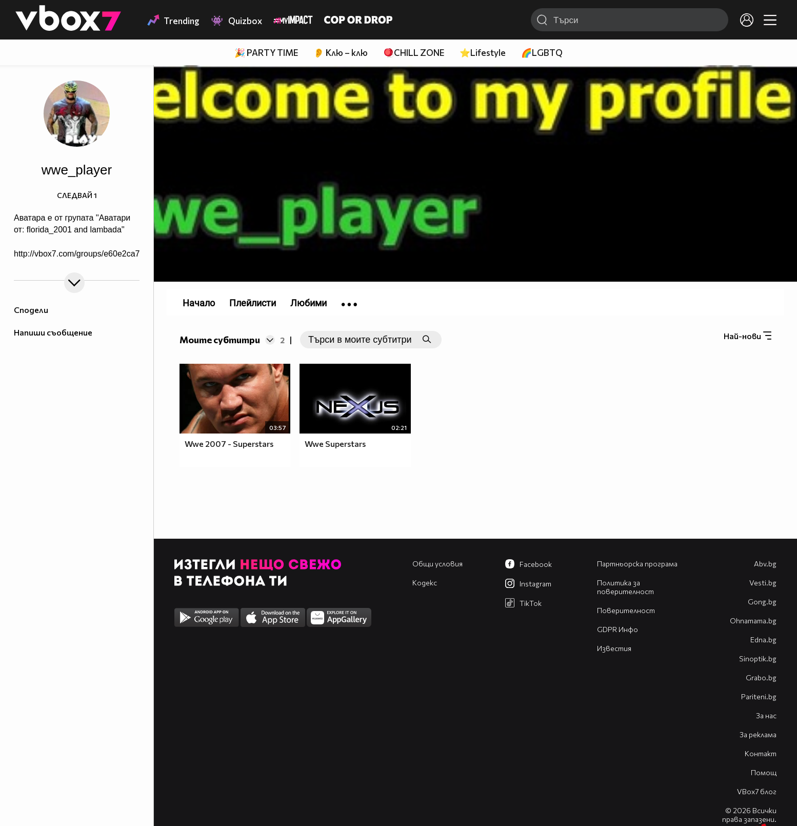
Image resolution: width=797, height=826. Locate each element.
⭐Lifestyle (483, 52)
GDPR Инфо (617, 629)
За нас (766, 715)
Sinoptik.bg (757, 658)
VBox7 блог (756, 791)
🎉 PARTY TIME (266, 52)
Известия (614, 648)
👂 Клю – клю (340, 52)
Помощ (763, 772)
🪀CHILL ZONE (413, 52)
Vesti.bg (762, 582)
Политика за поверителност (625, 587)
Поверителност (626, 610)
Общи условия (437, 563)
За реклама (758, 734)
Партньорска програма (637, 563)
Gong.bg (762, 601)
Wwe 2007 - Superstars (229, 443)
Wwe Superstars (335, 443)
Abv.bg (765, 563)
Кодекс (424, 582)
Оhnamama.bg (753, 620)
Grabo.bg (761, 677)
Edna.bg (763, 639)
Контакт (760, 753)
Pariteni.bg (758, 696)
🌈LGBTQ (542, 52)
